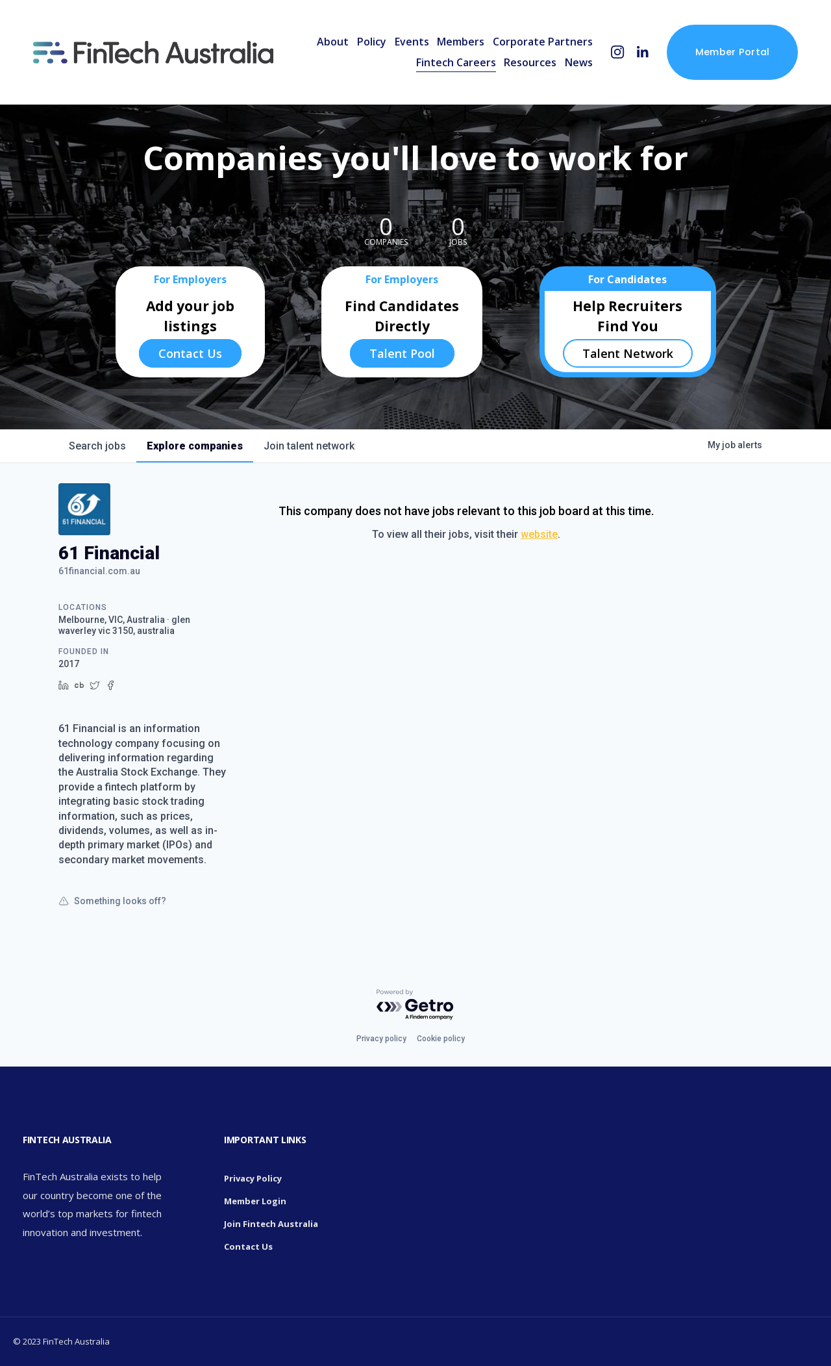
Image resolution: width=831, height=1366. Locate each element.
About (333, 41)
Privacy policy (381, 1038)
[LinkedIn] (642, 52)
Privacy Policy (253, 1178)
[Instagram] (618, 52)
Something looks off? (112, 901)
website (539, 534)
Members (460, 41)
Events (412, 41)
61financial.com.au (99, 571)
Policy (371, 41)
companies (195, 446)
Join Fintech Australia (271, 1224)
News (579, 62)
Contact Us (190, 353)
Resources (530, 62)
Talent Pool (402, 353)
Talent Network (627, 353)
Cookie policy (441, 1038)
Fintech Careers (456, 62)
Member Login (255, 1201)
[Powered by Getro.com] (415, 1005)
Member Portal (732, 51)
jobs (97, 446)
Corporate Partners (543, 41)
